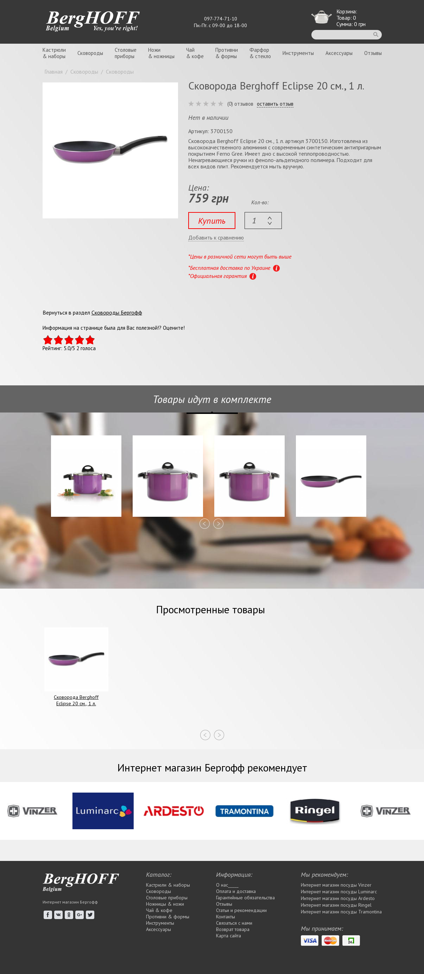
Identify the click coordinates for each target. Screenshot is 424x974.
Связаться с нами (234, 923)
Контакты (225, 916)
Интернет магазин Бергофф (70, 902)
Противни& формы (226, 53)
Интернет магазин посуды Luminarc (339, 891)
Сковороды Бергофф (116, 312)
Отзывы (373, 53)
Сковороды (90, 53)
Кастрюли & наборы (168, 885)
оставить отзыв (275, 104)
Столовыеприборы (126, 53)
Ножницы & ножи (165, 904)
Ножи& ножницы (161, 53)
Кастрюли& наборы (54, 53)
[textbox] (263, 220)
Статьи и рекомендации (241, 910)
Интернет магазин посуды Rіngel (336, 905)
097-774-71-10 (220, 18)
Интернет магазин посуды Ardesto (338, 898)
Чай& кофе (195, 53)
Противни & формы (167, 916)
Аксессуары (339, 53)
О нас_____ (227, 885)
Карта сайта (228, 935)
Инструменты (298, 53)
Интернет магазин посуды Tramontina (341, 911)
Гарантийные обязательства (245, 897)
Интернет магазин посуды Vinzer (336, 885)
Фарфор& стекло (260, 53)
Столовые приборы (167, 897)
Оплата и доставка (236, 891)
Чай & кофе (159, 910)
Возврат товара (232, 929)
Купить (212, 220)
